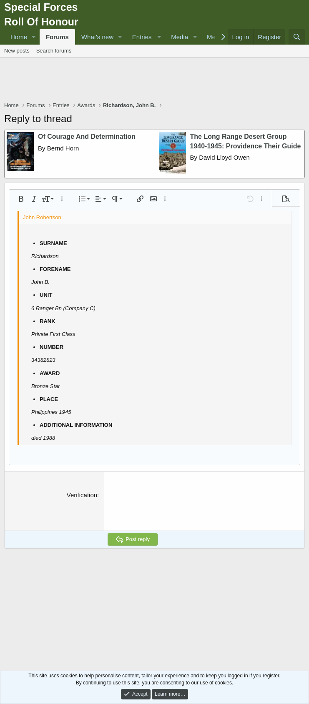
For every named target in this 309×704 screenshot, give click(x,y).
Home (18, 36)
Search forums (54, 51)
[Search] (297, 37)
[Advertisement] (156, 80)
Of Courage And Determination (87, 136)
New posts (17, 51)
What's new (97, 36)
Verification (82, 495)
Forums (57, 36)
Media (179, 36)
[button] (34, 37)
